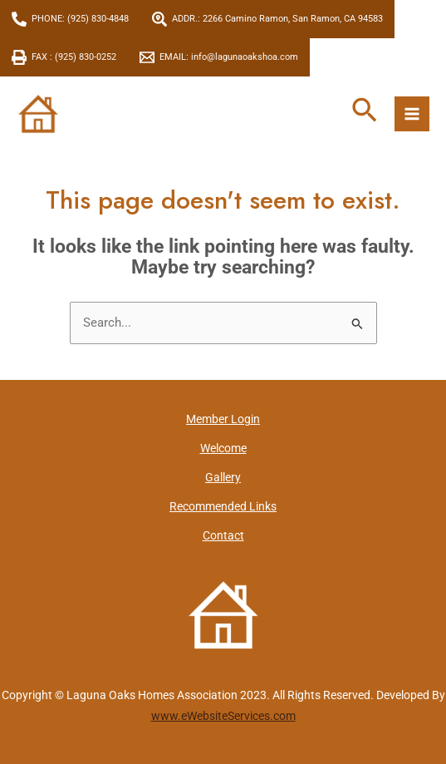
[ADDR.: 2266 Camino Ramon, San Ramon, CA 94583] (267, 19)
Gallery (223, 477)
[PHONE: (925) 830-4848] (70, 19)
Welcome (223, 448)
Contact (223, 535)
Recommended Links (223, 506)
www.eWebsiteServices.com (223, 715)
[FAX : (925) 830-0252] (64, 57)
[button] (364, 111)
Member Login (223, 419)
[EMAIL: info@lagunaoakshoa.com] (219, 57)
